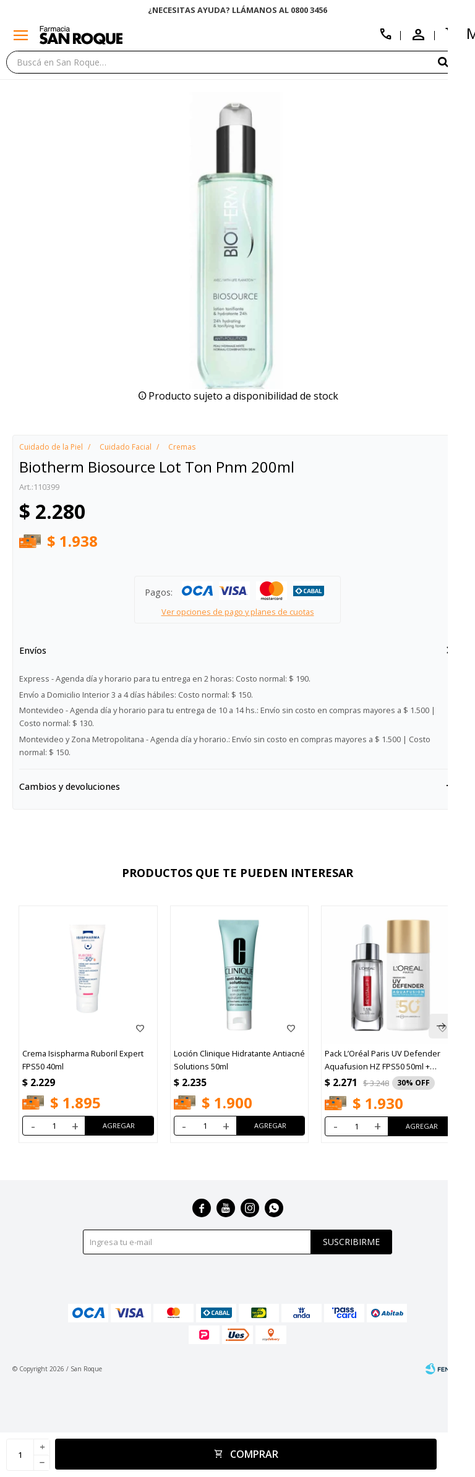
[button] (441, 1026)
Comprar (254, 1454)
